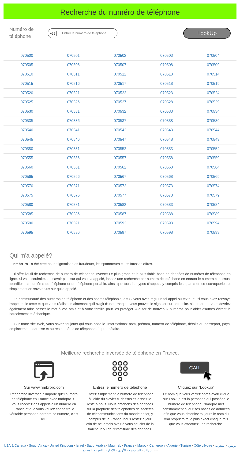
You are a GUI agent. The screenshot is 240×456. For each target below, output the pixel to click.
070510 (27, 74)
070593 (166, 223)
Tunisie (185, 445)
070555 (27, 158)
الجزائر (149, 450)
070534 (213, 111)
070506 (73, 65)
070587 (120, 214)
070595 (27, 232)
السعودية (135, 450)
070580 (27, 205)
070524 (213, 93)
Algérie (172, 445)
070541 (73, 130)
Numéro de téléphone (21, 32)
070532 (120, 111)
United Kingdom (61, 445)
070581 (73, 205)
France (129, 445)
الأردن (122, 450)
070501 (73, 55)
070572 (120, 186)
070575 (27, 195)
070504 (213, 55)
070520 (27, 93)
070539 (213, 121)
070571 (73, 186)
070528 (166, 102)
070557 (120, 158)
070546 (73, 139)
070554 (213, 149)
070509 (213, 65)
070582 (120, 205)
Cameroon (157, 445)
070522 (120, 93)
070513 (166, 74)
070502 (120, 55)
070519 (213, 84)
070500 (27, 55)
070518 (166, 84)
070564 (213, 167)
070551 (73, 149)
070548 (166, 139)
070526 (73, 102)
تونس (232, 445)
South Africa (38, 445)
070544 (213, 130)
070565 (27, 177)
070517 (120, 84)
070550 (27, 149)
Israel (80, 445)
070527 (120, 102)
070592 (120, 223)
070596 (73, 232)
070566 (73, 177)
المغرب (220, 445)
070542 (120, 130)
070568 (166, 177)
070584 (213, 205)
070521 (73, 93)
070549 (213, 139)
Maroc (141, 445)
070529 (213, 102)
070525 (27, 102)
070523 (166, 93)
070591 (73, 223)
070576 (73, 195)
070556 (73, 158)
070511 (73, 74)
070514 (213, 74)
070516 (73, 84)
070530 (27, 111)
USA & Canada (15, 445)
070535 (27, 121)
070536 (73, 121)
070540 (27, 130)
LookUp (207, 33)
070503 (166, 55)
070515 (27, 84)
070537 (120, 121)
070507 (120, 65)
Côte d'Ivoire (203, 445)
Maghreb (114, 445)
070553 (166, 149)
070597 (120, 232)
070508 (166, 65)
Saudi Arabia (96, 445)
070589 (213, 214)
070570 (27, 186)
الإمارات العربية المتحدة (98, 450)
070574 (213, 186)
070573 (166, 186)
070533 (166, 111)
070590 (27, 223)
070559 (213, 158)
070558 (166, 158)
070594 (213, 223)
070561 (73, 167)
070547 (120, 139)
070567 (120, 177)
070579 (213, 195)
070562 (120, 167)
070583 (166, 205)
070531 (73, 111)
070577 (120, 195)
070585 (27, 214)
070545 (27, 139)
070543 (166, 130)
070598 (166, 232)
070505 (27, 65)
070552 (120, 149)
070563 (166, 167)
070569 (213, 177)
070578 (166, 195)
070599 (213, 232)
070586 (73, 214)
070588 (166, 214)
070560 (27, 167)
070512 (120, 74)
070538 (166, 121)
